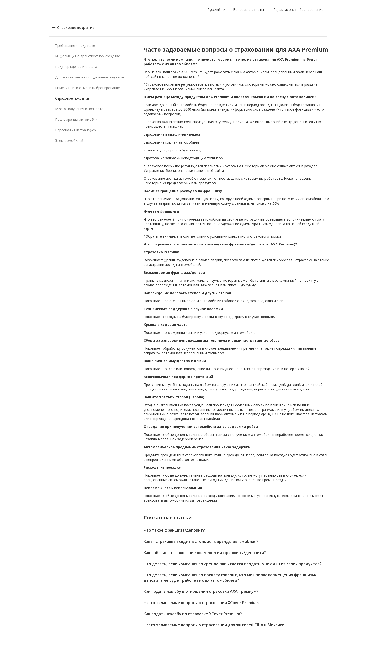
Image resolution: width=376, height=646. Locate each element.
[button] (216, 9)
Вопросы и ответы (248, 9)
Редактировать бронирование (298, 9)
